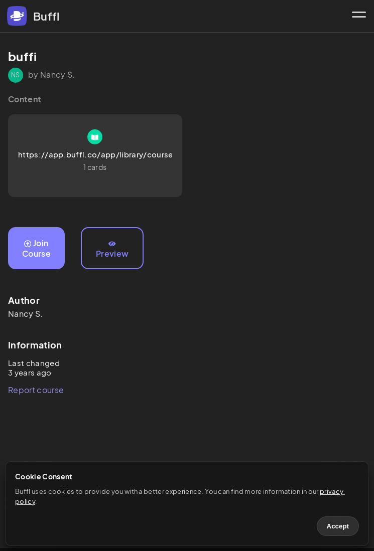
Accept (338, 526)
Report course (36, 390)
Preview (112, 249)
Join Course (36, 248)
